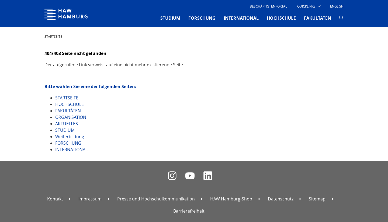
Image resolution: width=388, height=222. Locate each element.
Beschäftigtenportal (268, 6)
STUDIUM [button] (170, 18)
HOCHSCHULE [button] (281, 18)
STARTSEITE (53, 36)
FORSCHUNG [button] (202, 18)
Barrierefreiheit (189, 211)
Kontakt (55, 199)
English (337, 6)
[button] (308, 6)
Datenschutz (280, 199)
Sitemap (317, 199)
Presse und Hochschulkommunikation (156, 199)
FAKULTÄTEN (317, 18)
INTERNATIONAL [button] (241, 18)
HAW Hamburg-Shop (231, 199)
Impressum (90, 199)
